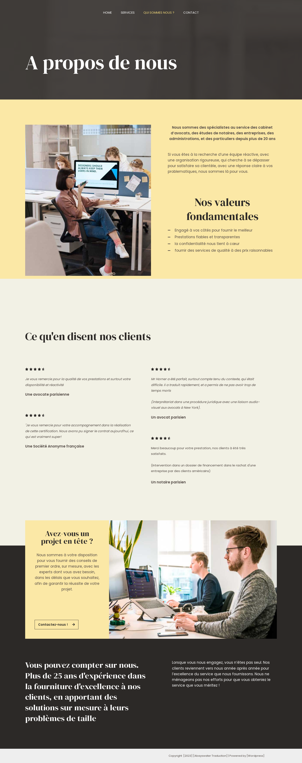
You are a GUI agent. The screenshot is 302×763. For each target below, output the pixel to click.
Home (105, 12)
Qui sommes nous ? (159, 12)
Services (127, 12)
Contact (193, 12)
